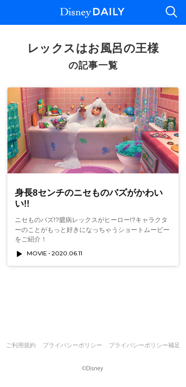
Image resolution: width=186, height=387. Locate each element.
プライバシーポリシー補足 (144, 345)
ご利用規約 (21, 345)
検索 (171, 12)
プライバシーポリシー (72, 345)
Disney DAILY (92, 12)
